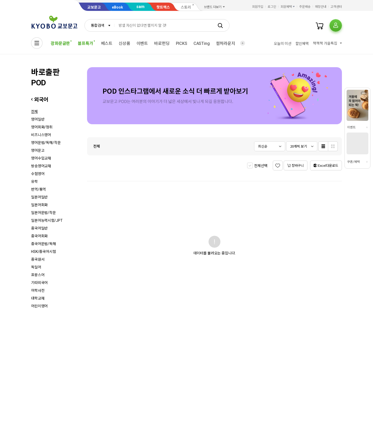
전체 (34, 111)
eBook (117, 7)
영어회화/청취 (42, 127)
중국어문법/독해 (43, 244)
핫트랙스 (163, 7)
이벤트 (142, 43)
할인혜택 (302, 43)
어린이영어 (39, 306)
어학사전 (37, 290)
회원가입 (257, 7)
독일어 (36, 267)
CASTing (201, 43)
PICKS (181, 43)
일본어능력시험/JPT (46, 220)
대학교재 (37, 298)
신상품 (124, 43)
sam (140, 6)
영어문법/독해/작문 (46, 143)
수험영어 (37, 174)
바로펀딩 (161, 43)
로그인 (272, 7)
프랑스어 (37, 275)
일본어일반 (39, 197)
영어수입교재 (41, 158)
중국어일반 (39, 228)
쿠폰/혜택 (353, 162)
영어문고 (37, 150)
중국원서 (37, 259)
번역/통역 (38, 189)
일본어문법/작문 (43, 213)
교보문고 (94, 7)
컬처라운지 (225, 43)
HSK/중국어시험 (43, 252)
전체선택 (260, 166)
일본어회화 (39, 205)
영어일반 (37, 119)
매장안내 (320, 7)
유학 (34, 181)
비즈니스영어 (41, 135)
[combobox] (99, 25)
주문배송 (305, 7)
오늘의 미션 (282, 43)
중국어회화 (39, 236)
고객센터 (336, 7)
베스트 (107, 43)
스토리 (186, 7)
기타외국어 (39, 283)
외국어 (41, 99)
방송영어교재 (41, 166)
